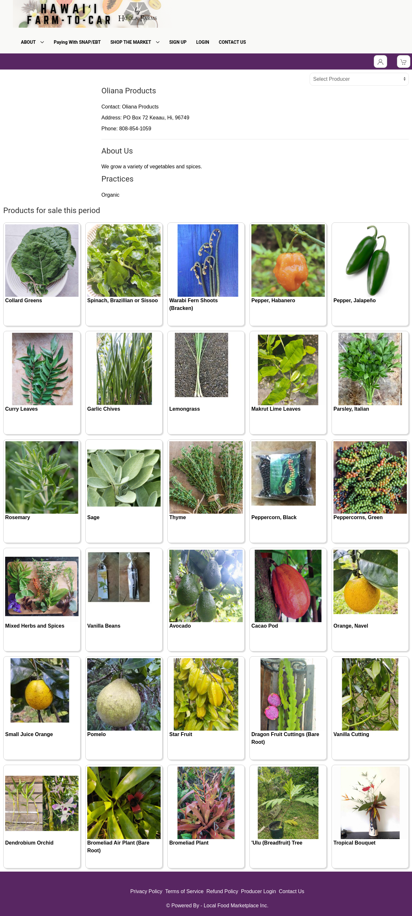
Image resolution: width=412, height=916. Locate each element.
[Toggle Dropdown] (380, 61)
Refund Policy (222, 891)
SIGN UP (178, 42)
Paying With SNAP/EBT (77, 42)
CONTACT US (232, 42)
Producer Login (258, 891)
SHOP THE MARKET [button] (135, 42)
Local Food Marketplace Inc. (236, 905)
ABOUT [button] (32, 42)
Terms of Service (184, 891)
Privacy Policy (146, 891)
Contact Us (291, 891)
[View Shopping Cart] (403, 61)
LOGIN (202, 42)
